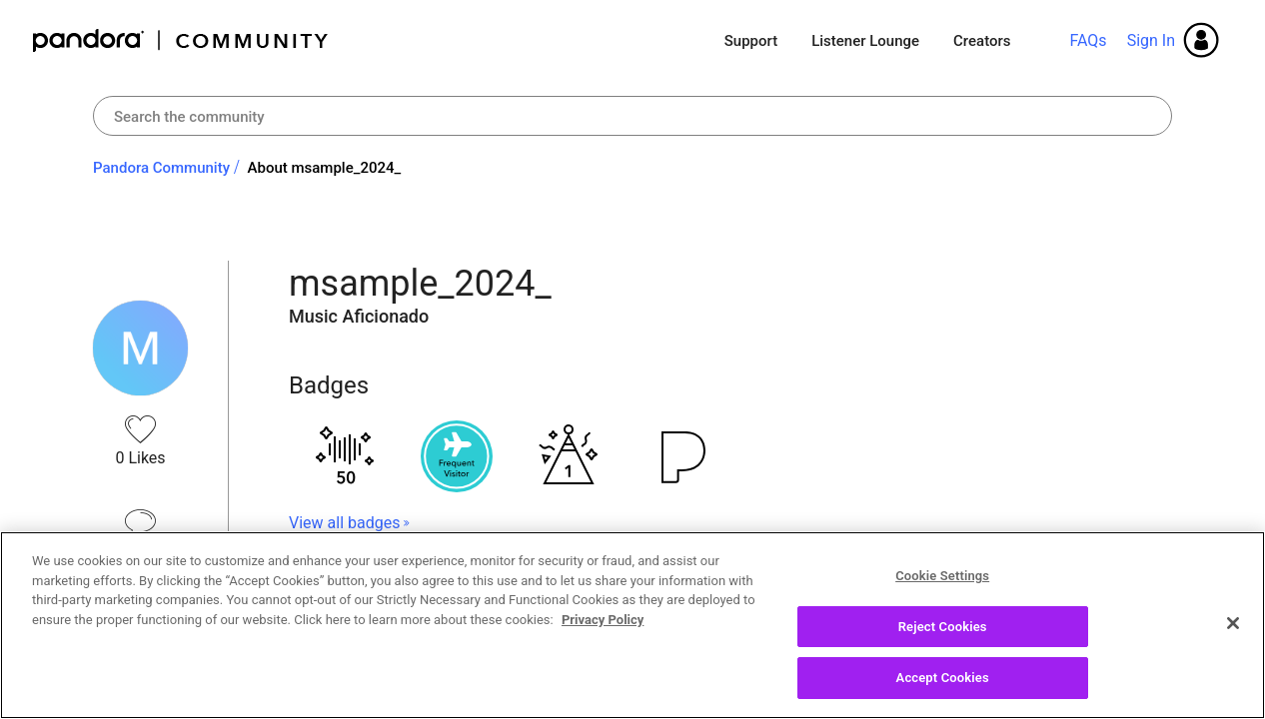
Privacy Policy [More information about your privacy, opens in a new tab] (602, 619)
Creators (981, 41)
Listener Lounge (865, 41)
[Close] (1233, 623)
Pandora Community (181, 40)
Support (750, 41)
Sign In (1151, 40)
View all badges (344, 522)
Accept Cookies (942, 677)
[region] (632, 625)
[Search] (632, 116)
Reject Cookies (942, 626)
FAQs (1087, 40)
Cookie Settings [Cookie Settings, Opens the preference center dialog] (942, 575)
